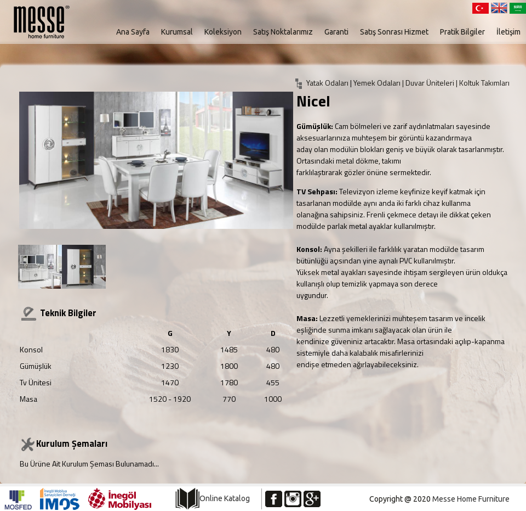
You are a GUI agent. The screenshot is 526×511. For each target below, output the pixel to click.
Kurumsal (177, 31)
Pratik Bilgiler (462, 31)
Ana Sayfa (133, 31)
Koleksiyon (223, 31)
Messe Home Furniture (471, 499)
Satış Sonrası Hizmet (394, 31)
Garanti (336, 31)
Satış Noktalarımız (283, 31)
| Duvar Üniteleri (429, 82)
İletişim (508, 31)
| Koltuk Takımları (483, 82)
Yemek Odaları (377, 82)
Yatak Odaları (327, 82)
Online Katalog (224, 498)
